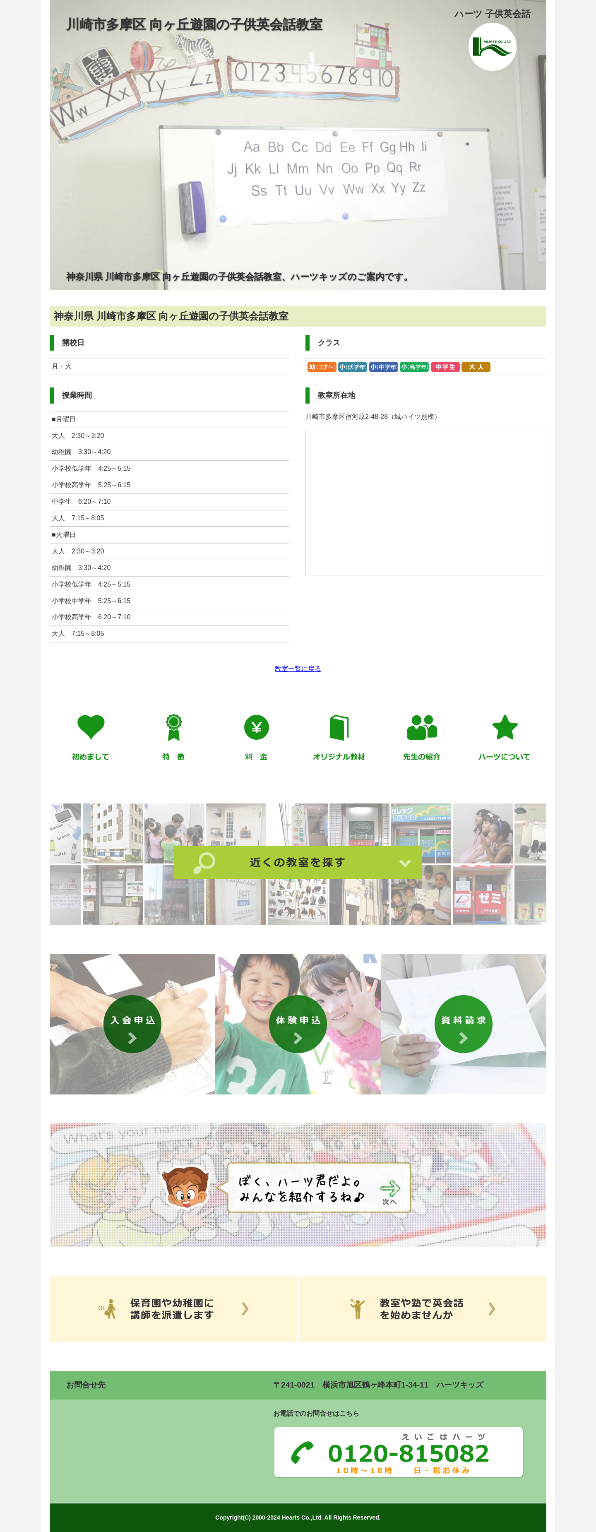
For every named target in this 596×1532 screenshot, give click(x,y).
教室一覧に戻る (298, 668)
